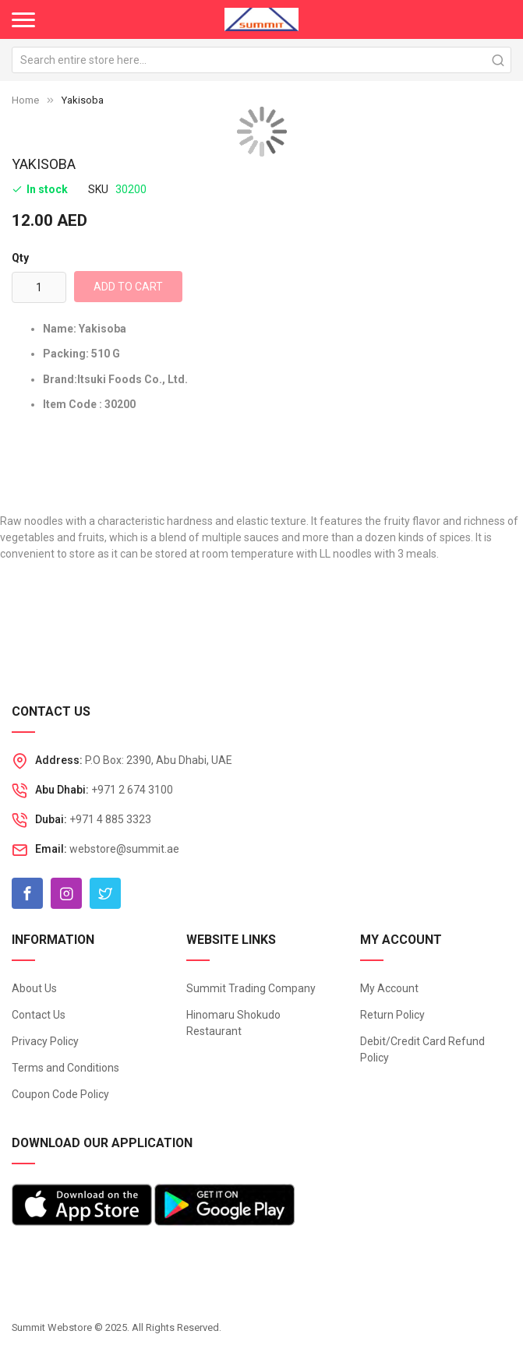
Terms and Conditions (65, 1067)
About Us (34, 988)
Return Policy (392, 1015)
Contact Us (38, 1015)
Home (25, 100)
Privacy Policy (45, 1041)
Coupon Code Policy (60, 1094)
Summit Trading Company (251, 988)
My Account (389, 988)
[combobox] (261, 60)
